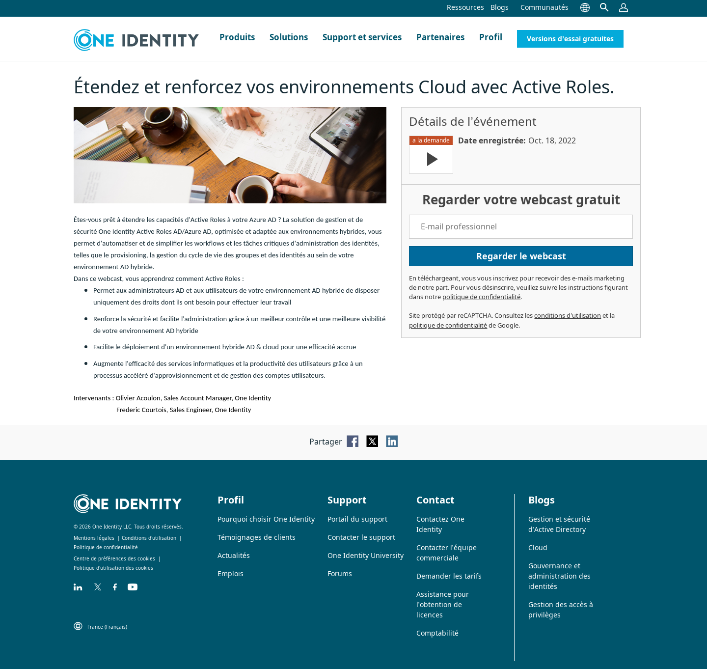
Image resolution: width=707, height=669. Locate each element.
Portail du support (357, 519)
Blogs (499, 7)
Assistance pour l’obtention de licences (442, 604)
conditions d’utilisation (567, 315)
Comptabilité (437, 633)
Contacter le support (361, 537)
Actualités (234, 555)
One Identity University (365, 555)
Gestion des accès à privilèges (560, 609)
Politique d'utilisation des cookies (113, 567)
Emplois (231, 573)
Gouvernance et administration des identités (559, 576)
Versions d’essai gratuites (570, 38)
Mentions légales (94, 537)
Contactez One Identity (440, 524)
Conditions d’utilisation (149, 537)
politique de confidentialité (481, 296)
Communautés (544, 7)
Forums (339, 573)
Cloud (537, 547)
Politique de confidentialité (106, 547)
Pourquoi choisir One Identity (266, 519)
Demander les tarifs (449, 576)
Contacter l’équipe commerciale (446, 552)
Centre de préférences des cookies (114, 558)
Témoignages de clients (257, 537)
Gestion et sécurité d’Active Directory (559, 524)
